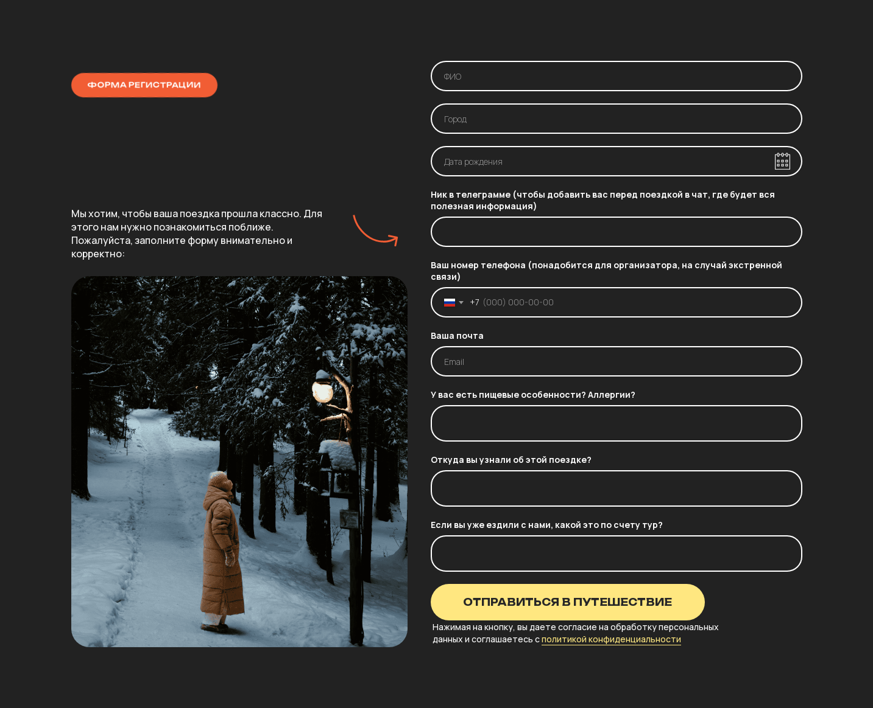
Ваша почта (457, 335)
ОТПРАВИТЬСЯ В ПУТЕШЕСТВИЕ (567, 602)
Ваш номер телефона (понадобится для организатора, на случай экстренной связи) (606, 270)
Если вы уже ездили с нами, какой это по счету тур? (547, 524)
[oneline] (616, 118)
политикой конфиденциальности (611, 639)
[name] (616, 76)
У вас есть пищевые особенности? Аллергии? (533, 394)
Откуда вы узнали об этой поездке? (511, 459)
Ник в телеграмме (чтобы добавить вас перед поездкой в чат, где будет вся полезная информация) (603, 200)
